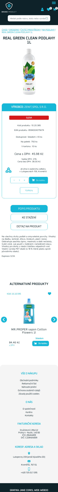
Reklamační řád (29, 384)
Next (52, 318)
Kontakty (29, 416)
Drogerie (14, 30)
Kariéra (29, 412)
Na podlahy (48, 30)
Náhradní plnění (29, 387)
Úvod (4, 30)
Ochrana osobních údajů (29, 391)
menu (54, 3)
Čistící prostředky (31, 30)
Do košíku (38, 180)
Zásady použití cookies (29, 394)
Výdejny (29, 190)
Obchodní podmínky (29, 380)
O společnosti (29, 409)
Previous (2, 318)
